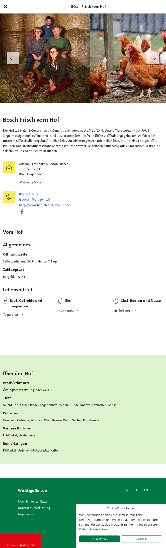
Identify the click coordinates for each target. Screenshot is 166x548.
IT (136, 490)
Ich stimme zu (100, 538)
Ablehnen (141, 538)
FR (126, 490)
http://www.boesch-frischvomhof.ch (45, 205)
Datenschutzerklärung (34, 508)
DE (116, 490)
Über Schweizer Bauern (34, 501)
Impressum (26, 514)
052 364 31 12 (29, 194)
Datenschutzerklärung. (94, 529)
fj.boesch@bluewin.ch (34, 199)
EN (146, 490)
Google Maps (32, 182)
